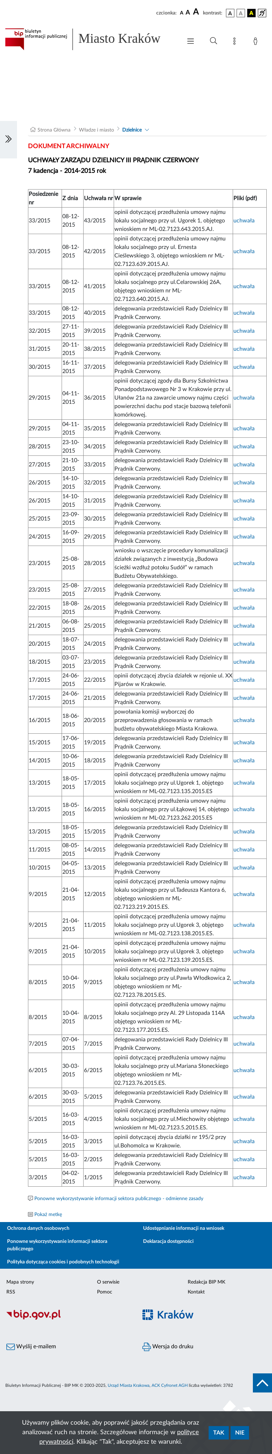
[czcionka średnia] (188, 13)
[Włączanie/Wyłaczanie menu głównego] (190, 42)
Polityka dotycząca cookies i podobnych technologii (63, 1262)
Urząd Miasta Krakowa (128, 1385)
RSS (10, 1292)
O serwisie (108, 1282)
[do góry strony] (262, 1382)
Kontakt (196, 1292)
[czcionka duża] (197, 12)
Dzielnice (132, 130)
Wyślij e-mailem (31, 1347)
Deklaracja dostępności (168, 1241)
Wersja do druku (167, 1347)
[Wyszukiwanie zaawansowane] (213, 41)
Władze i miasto (96, 130)
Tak (218, 1433)
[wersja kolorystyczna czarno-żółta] (251, 13)
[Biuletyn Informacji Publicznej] (68, 1319)
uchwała (244, 220)
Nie (239, 1433)
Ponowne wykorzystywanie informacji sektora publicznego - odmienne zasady (118, 1198)
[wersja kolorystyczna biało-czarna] (240, 13)
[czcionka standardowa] (181, 12)
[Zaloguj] (257, 42)
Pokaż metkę (48, 1214)
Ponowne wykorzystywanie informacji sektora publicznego (57, 1245)
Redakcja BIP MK (206, 1282)
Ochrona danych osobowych (38, 1228)
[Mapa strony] (236, 42)
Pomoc (104, 1292)
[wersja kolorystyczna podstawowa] (230, 13)
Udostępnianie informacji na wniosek (183, 1228)
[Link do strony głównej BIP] (90, 39)
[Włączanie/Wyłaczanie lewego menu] (8, 139)
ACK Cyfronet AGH (170, 1385)
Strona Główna (54, 130)
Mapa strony (20, 1282)
